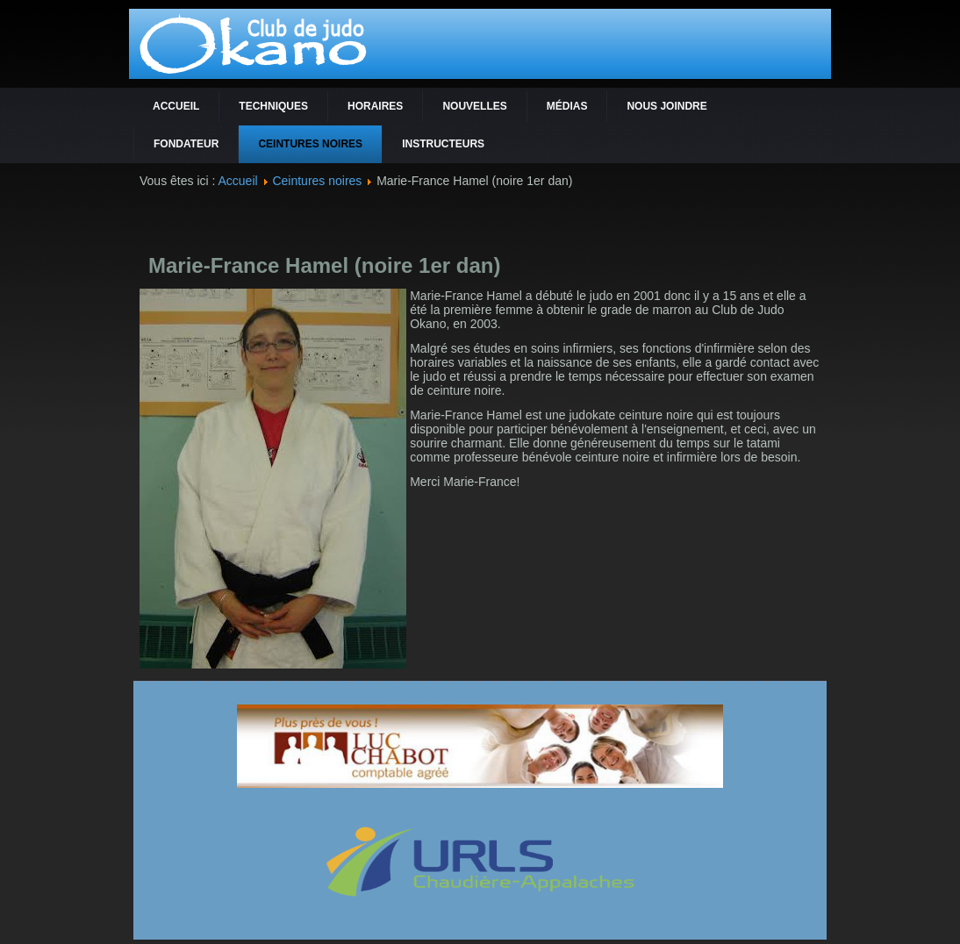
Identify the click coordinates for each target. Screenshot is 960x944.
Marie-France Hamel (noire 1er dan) (324, 265)
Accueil (176, 106)
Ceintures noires (310, 144)
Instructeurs (443, 144)
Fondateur (186, 144)
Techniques (273, 106)
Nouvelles (474, 106)
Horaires (375, 106)
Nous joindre (666, 106)
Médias (567, 106)
